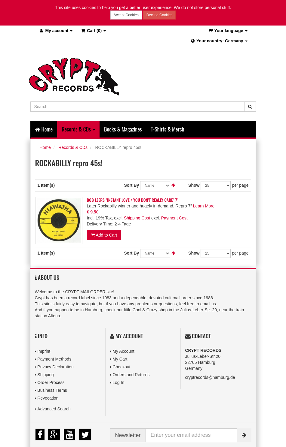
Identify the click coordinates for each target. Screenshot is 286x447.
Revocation (47, 398)
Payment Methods (54, 359)
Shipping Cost (137, 218)
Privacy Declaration (55, 366)
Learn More (204, 206)
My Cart (119, 359)
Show (193, 185)
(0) (93, 30)
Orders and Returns (130, 374)
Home (44, 129)
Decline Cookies (159, 15)
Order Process (50, 382)
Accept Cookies (126, 15)
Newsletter (128, 435)
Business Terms (52, 390)
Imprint (43, 351)
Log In (118, 382)
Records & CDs (72, 147)
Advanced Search (54, 408)
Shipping (45, 374)
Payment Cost (174, 218)
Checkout (121, 366)
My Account (123, 351)
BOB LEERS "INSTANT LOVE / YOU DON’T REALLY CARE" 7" (133, 200)
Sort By (131, 185)
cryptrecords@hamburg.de (210, 377)
